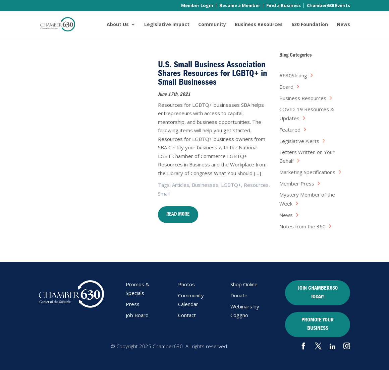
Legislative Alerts (299, 141)
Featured (289, 129)
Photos (186, 284)
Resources (256, 184)
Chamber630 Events (328, 5)
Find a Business (283, 5)
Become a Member (239, 5)
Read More (177, 214)
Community (212, 24)
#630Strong (293, 75)
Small (164, 193)
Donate (238, 295)
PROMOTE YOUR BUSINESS (317, 325)
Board (286, 86)
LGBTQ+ (231, 184)
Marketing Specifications (307, 172)
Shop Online (244, 284)
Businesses (205, 184)
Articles (180, 184)
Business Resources (259, 24)
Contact (187, 315)
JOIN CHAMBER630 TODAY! (318, 293)
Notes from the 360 (302, 226)
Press (133, 304)
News (343, 24)
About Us (118, 24)
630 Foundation (309, 24)
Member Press (296, 183)
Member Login (197, 5)
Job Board (137, 315)
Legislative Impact (166, 24)
